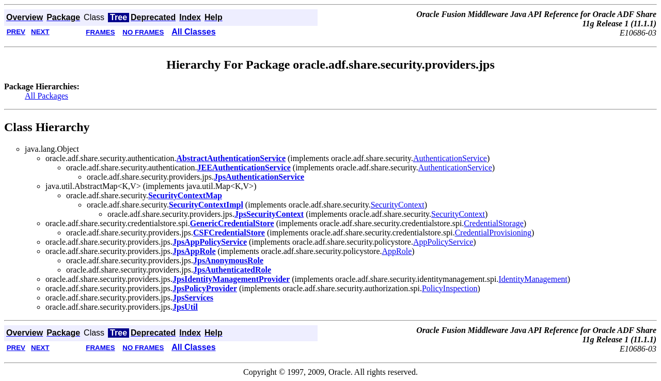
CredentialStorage (494, 223)
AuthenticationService (450, 158)
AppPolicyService (443, 241)
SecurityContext (397, 204)
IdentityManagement (532, 279)
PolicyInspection (450, 288)
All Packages (46, 95)
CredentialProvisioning (493, 232)
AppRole (397, 251)
